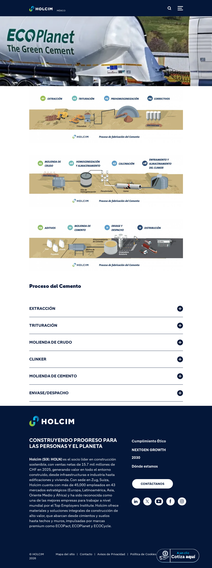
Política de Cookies (143, 554)
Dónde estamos (145, 466)
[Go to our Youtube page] (160, 501)
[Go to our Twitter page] (148, 501)
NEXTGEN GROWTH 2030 (149, 454)
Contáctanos (152, 484)
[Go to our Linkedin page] (137, 501)
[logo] (41, 10)
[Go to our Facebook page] (171, 501)
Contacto (86, 554)
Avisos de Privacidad (111, 554)
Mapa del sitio (65, 554)
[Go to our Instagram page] (183, 501)
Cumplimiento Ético (149, 441)
